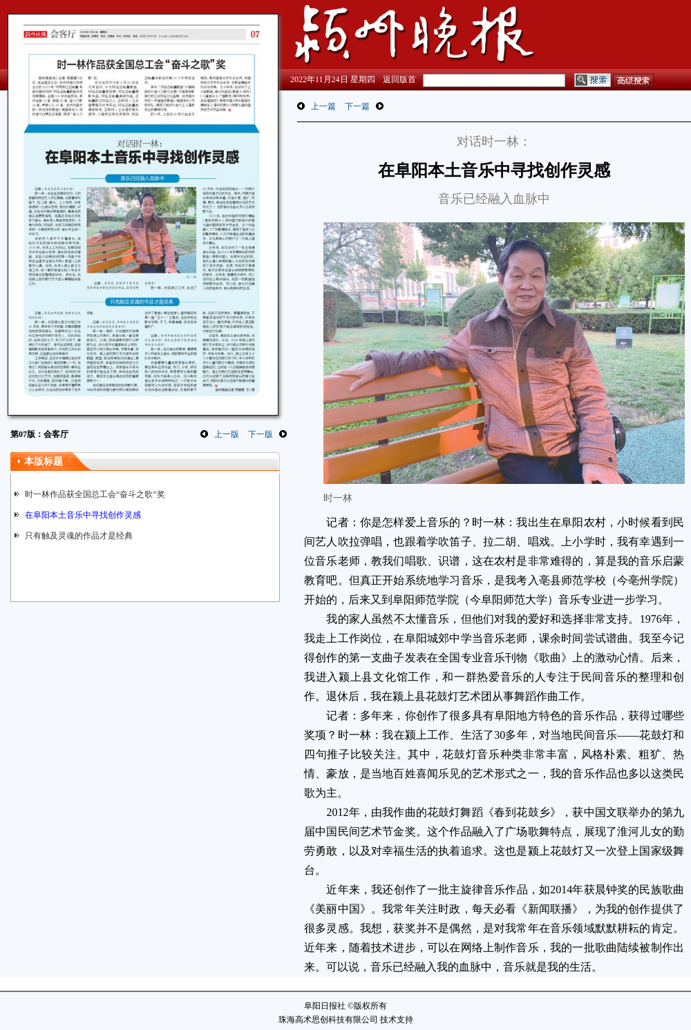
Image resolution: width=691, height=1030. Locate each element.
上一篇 (323, 106)
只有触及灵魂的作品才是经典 (79, 536)
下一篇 (357, 106)
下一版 (260, 434)
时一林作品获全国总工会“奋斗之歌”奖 (95, 494)
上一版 (226, 434)
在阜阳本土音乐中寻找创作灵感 (83, 515)
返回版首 (399, 79)
